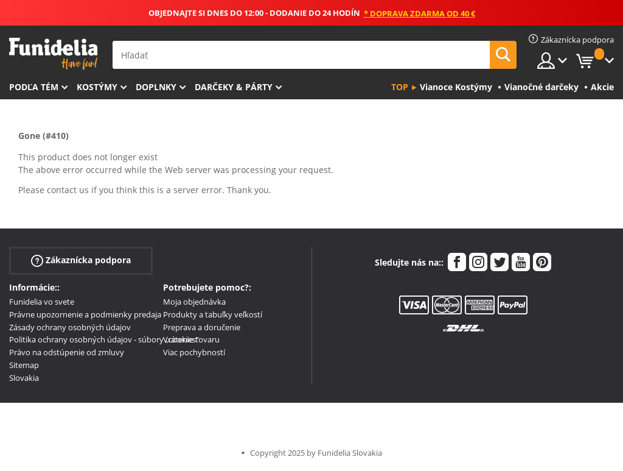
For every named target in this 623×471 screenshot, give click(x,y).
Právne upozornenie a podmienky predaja (85, 314)
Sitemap (24, 364)
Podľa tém (33, 87)
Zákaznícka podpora (81, 260)
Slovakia (24, 377)
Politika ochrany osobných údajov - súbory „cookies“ (104, 339)
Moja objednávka (194, 301)
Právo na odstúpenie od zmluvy (66, 352)
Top (399, 87)
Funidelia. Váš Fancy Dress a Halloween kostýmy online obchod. (53, 54)
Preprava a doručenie (201, 327)
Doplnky (156, 87)
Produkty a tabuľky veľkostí (212, 314)
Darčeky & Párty (234, 87)
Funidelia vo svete (41, 301)
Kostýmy (97, 87)
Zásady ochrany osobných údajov (70, 327)
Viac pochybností (194, 352)
